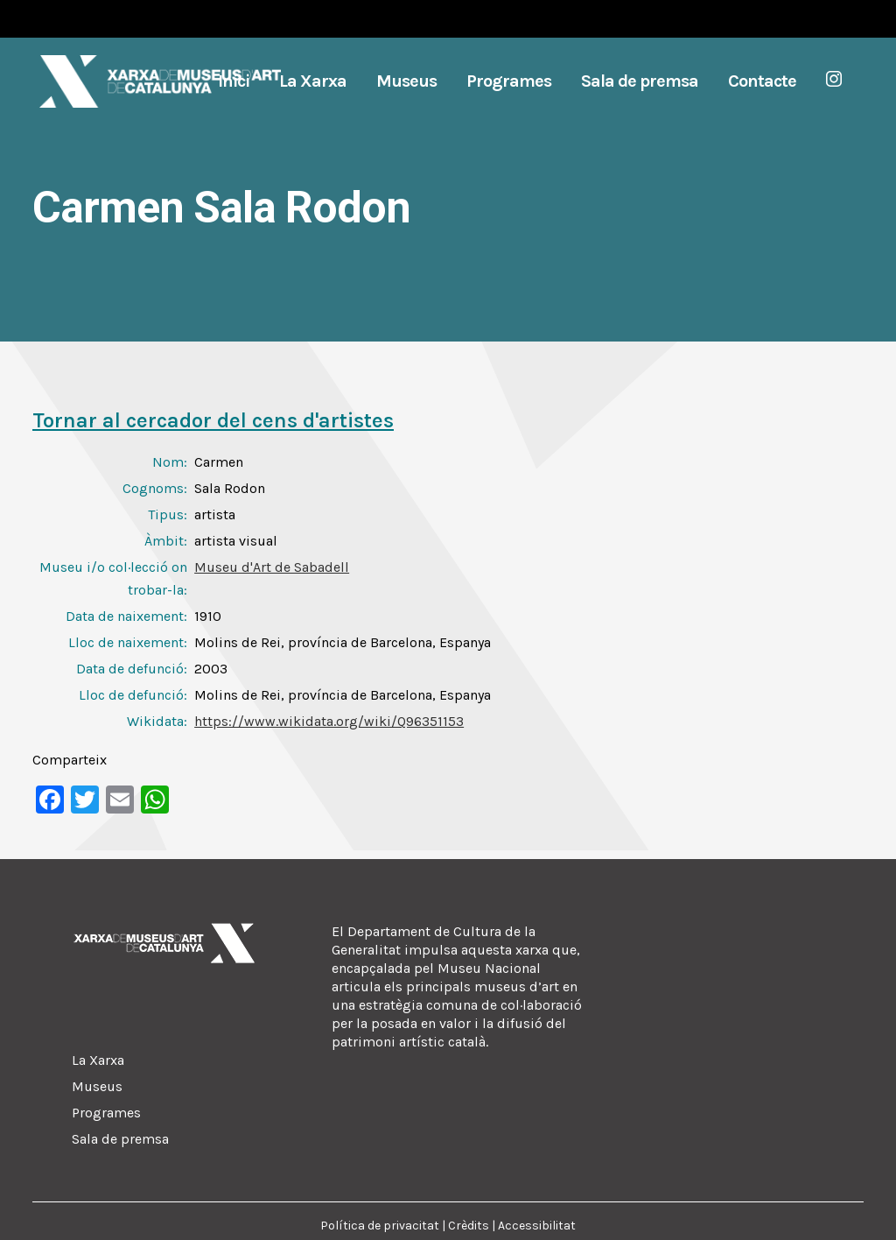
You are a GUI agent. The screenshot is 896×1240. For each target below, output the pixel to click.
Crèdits (468, 1225)
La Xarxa (98, 1060)
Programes (106, 1112)
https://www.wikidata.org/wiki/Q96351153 (329, 721)
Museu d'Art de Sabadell (271, 567)
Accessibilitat (537, 1225)
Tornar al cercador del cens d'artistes (213, 420)
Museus (97, 1086)
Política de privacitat (379, 1225)
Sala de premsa (120, 1139)
